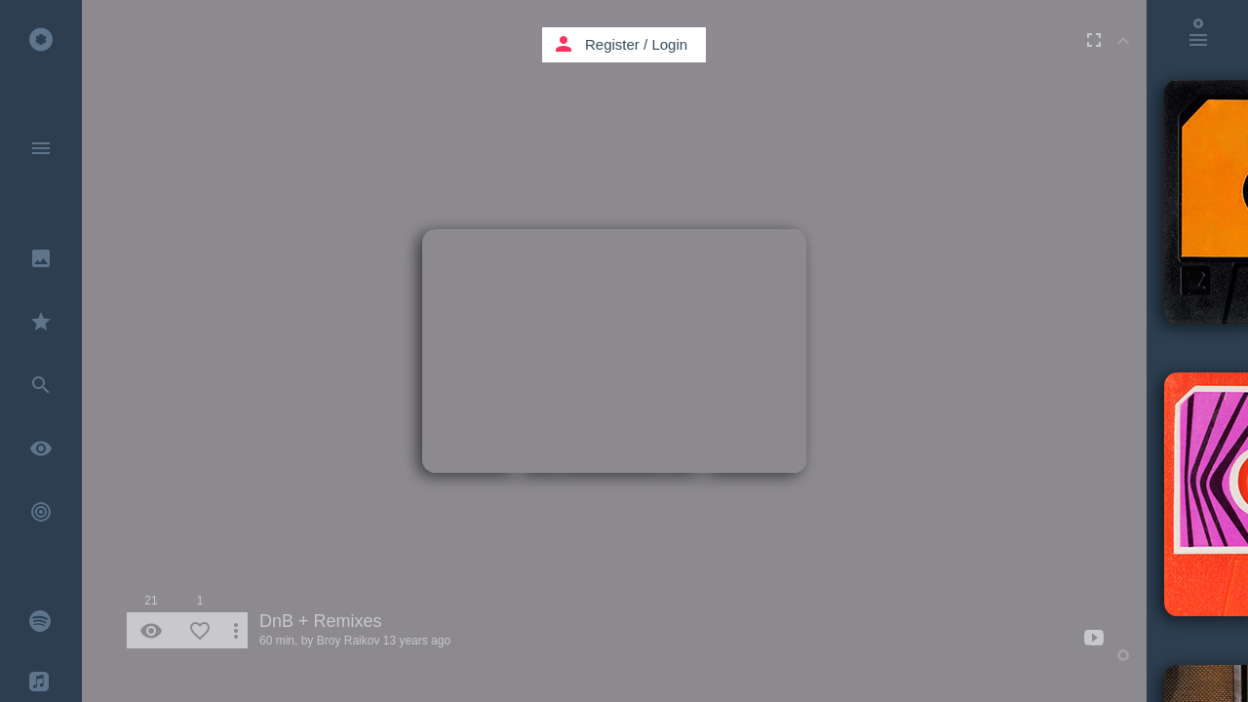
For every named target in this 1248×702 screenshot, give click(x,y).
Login (669, 44)
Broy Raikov (348, 640)
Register (612, 44)
